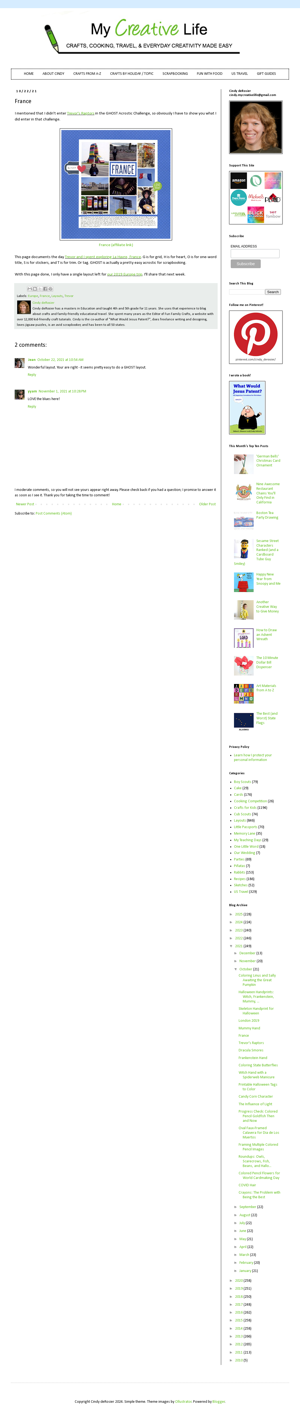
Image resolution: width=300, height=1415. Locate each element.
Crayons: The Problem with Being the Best (259, 1195)
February (246, 1263)
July (242, 1223)
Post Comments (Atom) (54, 514)
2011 (239, 1353)
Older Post (207, 504)
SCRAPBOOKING (175, 74)
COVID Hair (247, 1185)
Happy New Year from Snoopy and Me (268, 579)
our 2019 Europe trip (124, 274)
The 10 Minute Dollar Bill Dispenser (267, 662)
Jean (32, 360)
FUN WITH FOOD (210, 74)
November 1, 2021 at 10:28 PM (62, 391)
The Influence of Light (255, 1104)
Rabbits (239, 873)
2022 (239, 938)
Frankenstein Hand (253, 1058)
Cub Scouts (242, 814)
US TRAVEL (240, 74)
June (243, 1231)
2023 (239, 930)
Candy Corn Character (256, 1097)
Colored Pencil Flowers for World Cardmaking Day (259, 1175)
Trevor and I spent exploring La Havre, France (103, 257)
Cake (238, 788)
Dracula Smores (251, 1050)
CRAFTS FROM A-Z (87, 74)
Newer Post (25, 504)
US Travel (241, 892)
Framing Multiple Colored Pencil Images (258, 1147)
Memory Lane (244, 834)
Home (116, 504)
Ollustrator (183, 1402)
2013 (239, 1337)
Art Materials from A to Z (266, 688)
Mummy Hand (249, 1028)
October (246, 969)
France (45, 296)
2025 (239, 914)
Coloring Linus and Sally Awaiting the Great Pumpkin (257, 980)
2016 (239, 1313)
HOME (29, 74)
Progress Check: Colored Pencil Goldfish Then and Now (258, 1116)
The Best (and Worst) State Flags (267, 718)
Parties (239, 859)
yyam (32, 391)
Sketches (241, 885)
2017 (239, 1305)
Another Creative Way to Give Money (267, 607)
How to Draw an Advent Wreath (266, 635)
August (245, 1215)
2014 (239, 1329)
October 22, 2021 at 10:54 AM (60, 360)
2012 (239, 1344)
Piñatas (239, 866)
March (244, 1255)
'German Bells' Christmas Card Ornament (268, 461)
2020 (239, 1281)
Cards (238, 795)
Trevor (68, 296)
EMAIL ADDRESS (244, 246)
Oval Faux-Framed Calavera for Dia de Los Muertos (259, 1133)
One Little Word (246, 847)
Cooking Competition (250, 801)
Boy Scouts (242, 782)
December (247, 953)
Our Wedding (244, 853)
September (248, 1207)
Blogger (218, 1402)
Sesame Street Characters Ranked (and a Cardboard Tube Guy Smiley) (256, 552)
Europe (33, 296)
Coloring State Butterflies (258, 1065)
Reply (32, 375)
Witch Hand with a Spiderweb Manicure (257, 1075)
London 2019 (249, 1021)
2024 (239, 922)
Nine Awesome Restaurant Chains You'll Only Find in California (268, 493)
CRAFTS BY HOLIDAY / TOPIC (132, 74)
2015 (239, 1320)
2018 (239, 1297)
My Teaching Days (248, 840)
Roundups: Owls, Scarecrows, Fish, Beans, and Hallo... (255, 1161)
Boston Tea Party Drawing (267, 515)
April (243, 1247)
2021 (239, 946)
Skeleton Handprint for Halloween (256, 1011)
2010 (239, 1360)
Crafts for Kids (245, 808)
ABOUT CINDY (53, 74)
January (245, 1271)
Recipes (240, 879)
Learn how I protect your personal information (253, 757)
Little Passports (245, 827)
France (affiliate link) (116, 245)
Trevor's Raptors (80, 113)
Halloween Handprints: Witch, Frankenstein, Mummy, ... (256, 997)
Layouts (57, 296)
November (248, 961)
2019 (239, 1289)
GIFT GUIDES (266, 74)
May (243, 1239)
